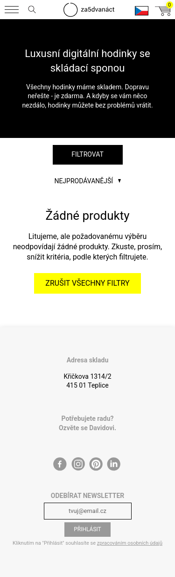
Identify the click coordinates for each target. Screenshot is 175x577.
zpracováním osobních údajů (129, 543)
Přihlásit (87, 529)
